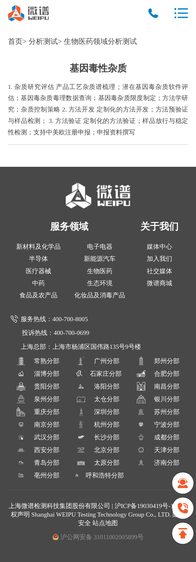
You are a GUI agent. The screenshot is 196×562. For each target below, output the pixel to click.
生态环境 (99, 283)
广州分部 (97, 361)
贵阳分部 (37, 386)
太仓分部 (97, 399)
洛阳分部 (97, 386)
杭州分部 (97, 424)
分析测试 (43, 41)
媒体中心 (159, 246)
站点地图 (105, 522)
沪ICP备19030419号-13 (147, 505)
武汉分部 (37, 437)
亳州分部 (37, 475)
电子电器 (99, 246)
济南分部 (157, 462)
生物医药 (99, 270)
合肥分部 (157, 373)
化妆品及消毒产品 (99, 295)
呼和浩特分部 (98, 475)
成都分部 (157, 437)
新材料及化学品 (38, 246)
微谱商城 (159, 283)
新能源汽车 (100, 258)
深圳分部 (97, 411)
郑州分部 (157, 361)
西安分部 (37, 450)
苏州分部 (157, 411)
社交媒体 (159, 270)
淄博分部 (37, 373)
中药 (38, 283)
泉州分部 (37, 399)
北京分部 (97, 450)
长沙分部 (97, 437)
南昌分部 (157, 386)
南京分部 (37, 424)
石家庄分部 (98, 373)
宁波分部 (157, 424)
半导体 (38, 258)
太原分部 (97, 462)
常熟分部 (37, 361)
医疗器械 (38, 270)
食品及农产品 (38, 295)
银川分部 (157, 399)
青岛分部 (37, 462)
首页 (15, 41)
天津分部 (157, 450)
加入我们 (159, 258)
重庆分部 (37, 411)
